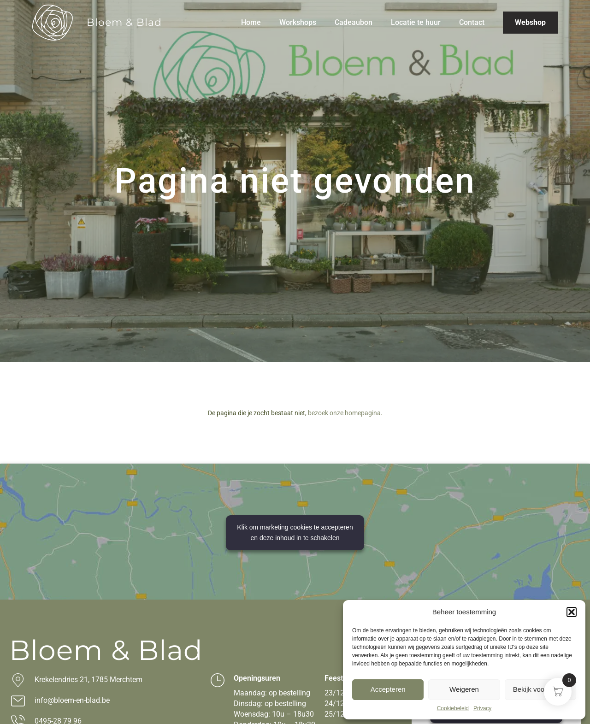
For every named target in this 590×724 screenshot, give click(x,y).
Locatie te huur (416, 22)
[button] (571, 612)
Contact (471, 22)
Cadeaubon (353, 22)
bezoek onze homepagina (344, 413)
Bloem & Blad (124, 22)
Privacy (482, 708)
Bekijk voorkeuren (540, 689)
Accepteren (388, 689)
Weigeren (464, 689)
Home (251, 22)
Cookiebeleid (453, 708)
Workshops (297, 22)
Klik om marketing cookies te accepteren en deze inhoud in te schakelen (295, 533)
